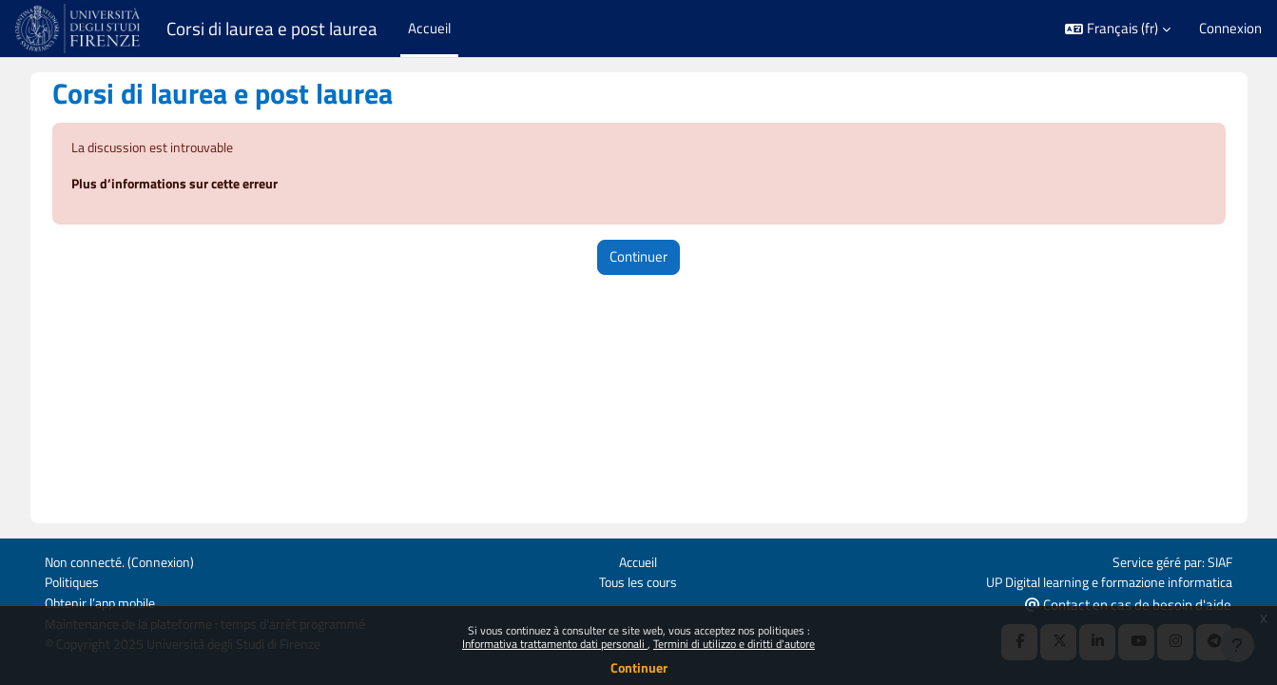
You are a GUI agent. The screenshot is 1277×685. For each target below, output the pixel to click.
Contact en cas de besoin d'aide (1128, 603)
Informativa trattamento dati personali (555, 644)
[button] (1118, 29)
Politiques (74, 580)
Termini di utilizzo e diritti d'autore (734, 644)
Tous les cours (638, 580)
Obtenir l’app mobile (104, 602)
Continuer (639, 667)
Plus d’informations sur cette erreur (197, 185)
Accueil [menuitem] (429, 28)
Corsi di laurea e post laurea (271, 28)
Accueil (638, 559)
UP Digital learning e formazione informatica (1099, 580)
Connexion (1230, 28)
